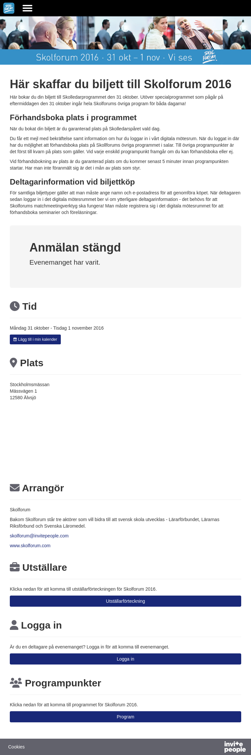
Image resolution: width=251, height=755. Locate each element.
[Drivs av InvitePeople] (218, 747)
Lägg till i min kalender (35, 339)
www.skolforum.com (30, 545)
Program (125, 716)
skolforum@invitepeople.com (39, 535)
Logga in (125, 659)
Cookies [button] (16, 746)
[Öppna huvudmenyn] (27, 8)
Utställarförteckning (125, 601)
